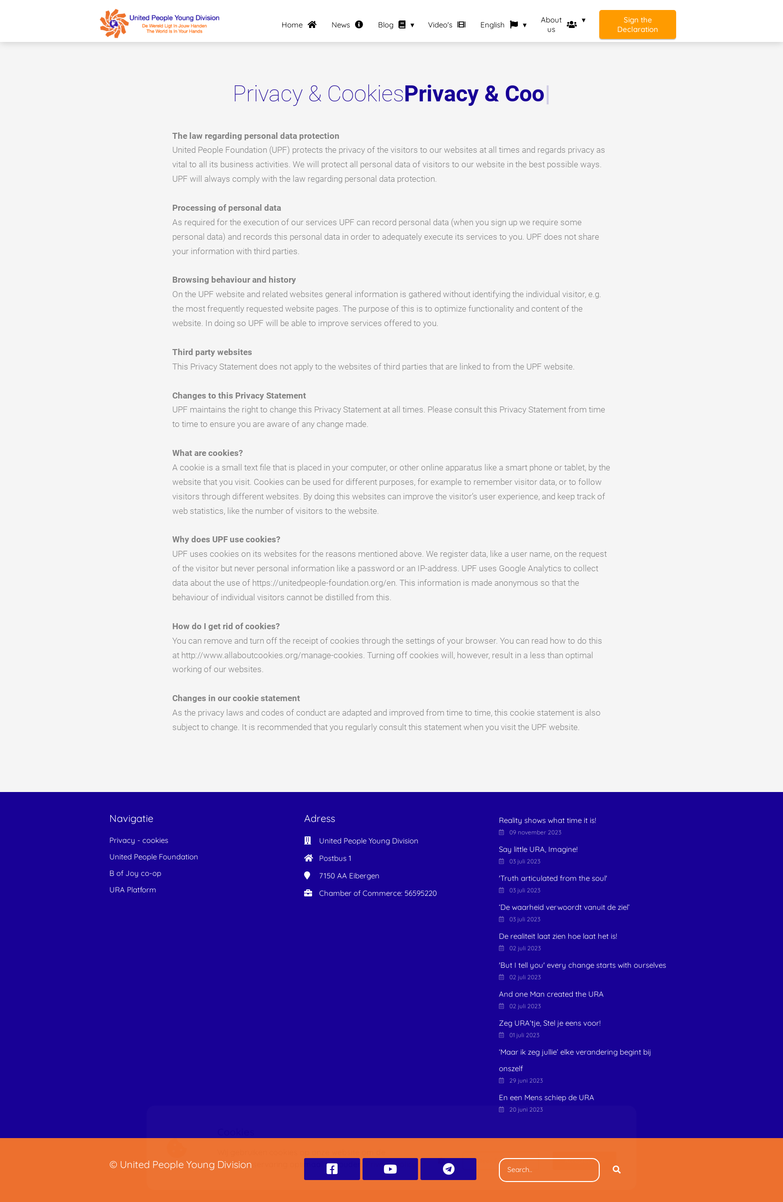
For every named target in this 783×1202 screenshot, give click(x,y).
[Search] (617, 1170)
